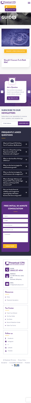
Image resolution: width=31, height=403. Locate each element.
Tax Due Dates (11, 316)
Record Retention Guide (13, 322)
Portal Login (10, 7)
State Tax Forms (11, 325)
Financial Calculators (12, 300)
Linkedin (10, 347)
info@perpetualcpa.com (17, 285)
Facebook (10, 338)
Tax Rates (9, 319)
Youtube (10, 351)
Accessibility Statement (16, 363)
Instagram (10, 341)
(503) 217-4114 (23, 7)
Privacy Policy (22, 360)
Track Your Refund (12, 313)
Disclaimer (4, 363)
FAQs (8, 297)
